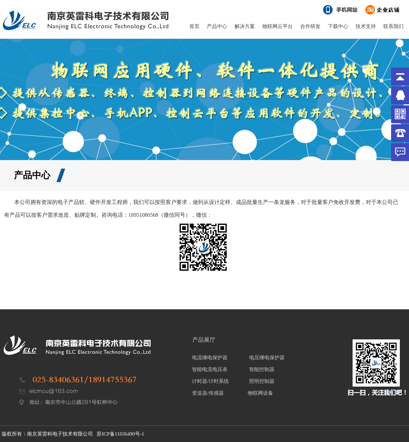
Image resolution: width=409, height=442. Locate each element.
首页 (194, 26)
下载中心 (338, 26)
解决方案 (245, 26)
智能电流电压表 (209, 369)
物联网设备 (260, 393)
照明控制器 (261, 381)
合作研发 (310, 26)
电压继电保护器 (267, 357)
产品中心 (217, 26)
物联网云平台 (277, 26)
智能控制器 (261, 369)
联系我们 (393, 26)
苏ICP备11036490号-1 (120, 434)
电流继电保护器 (209, 357)
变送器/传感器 (208, 393)
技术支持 (366, 26)
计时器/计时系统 (210, 381)
